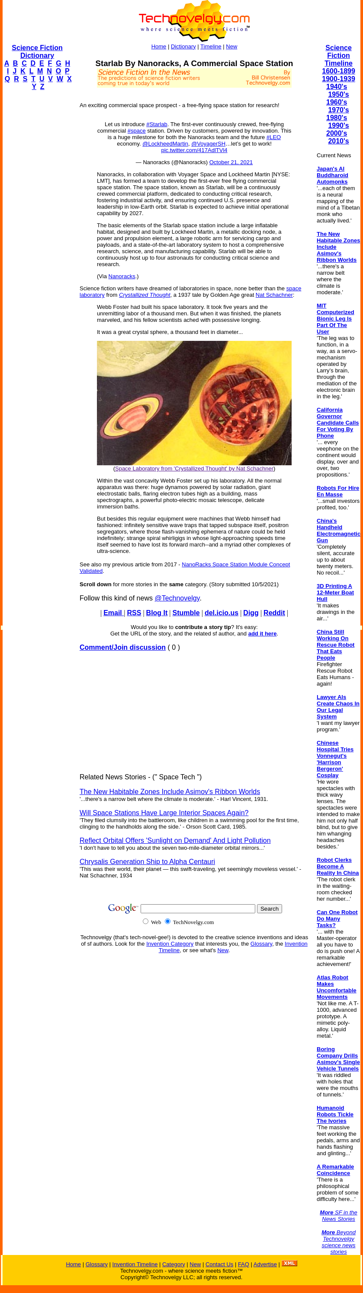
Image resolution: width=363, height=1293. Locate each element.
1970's (338, 110)
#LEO (274, 137)
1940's (336, 86)
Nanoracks (122, 276)
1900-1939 (338, 79)
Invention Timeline (135, 1264)
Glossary (261, 943)
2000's (336, 133)
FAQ (243, 1264)
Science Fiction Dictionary (37, 51)
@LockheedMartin (165, 143)
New (231, 46)
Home (159, 46)
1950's (338, 94)
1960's (336, 102)
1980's (336, 117)
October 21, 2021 (231, 162)
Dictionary (183, 46)
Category (173, 1264)
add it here (262, 633)
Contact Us (219, 1264)
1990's (338, 125)
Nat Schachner (274, 295)
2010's (338, 141)
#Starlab (156, 124)
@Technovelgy (176, 598)
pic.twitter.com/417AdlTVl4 (194, 150)
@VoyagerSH (208, 143)
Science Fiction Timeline (338, 55)
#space (137, 130)
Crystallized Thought (144, 295)
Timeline (211, 46)
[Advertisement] (37, 227)
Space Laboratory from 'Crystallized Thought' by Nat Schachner (194, 468)
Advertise (265, 1264)
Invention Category (169, 943)
